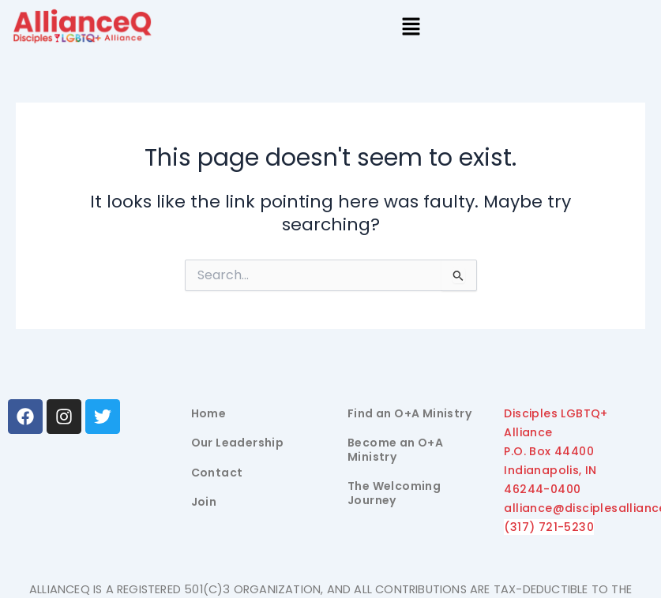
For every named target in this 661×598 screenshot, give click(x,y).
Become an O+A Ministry (395, 450)
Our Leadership (237, 442)
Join (204, 502)
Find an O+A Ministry (409, 413)
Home (209, 413)
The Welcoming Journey (394, 493)
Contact (217, 472)
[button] (410, 28)
